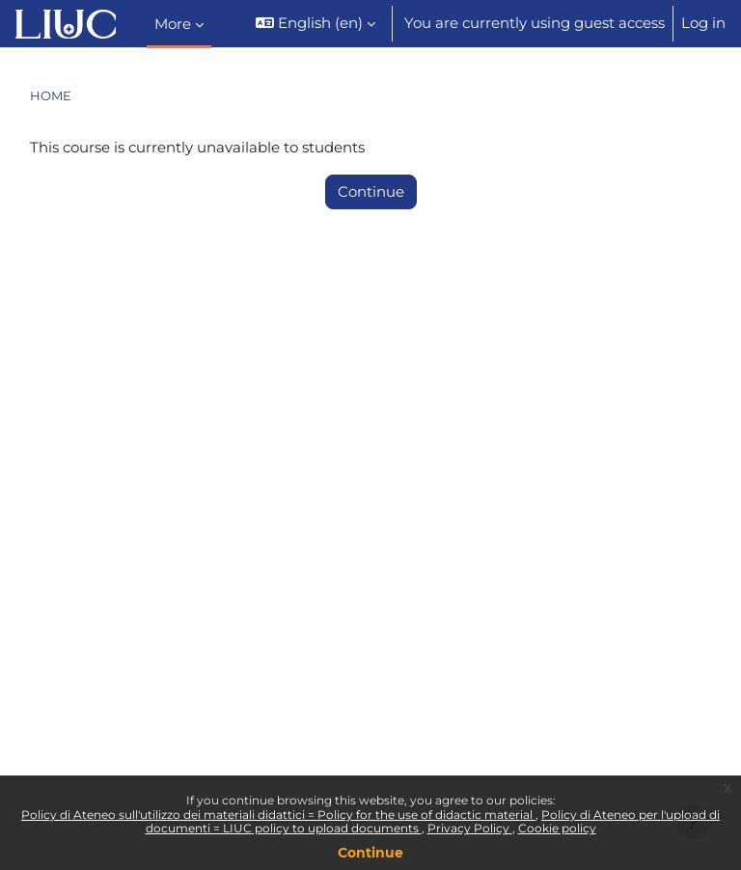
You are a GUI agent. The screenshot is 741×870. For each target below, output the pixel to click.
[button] (315, 23)
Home (50, 96)
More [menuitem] (172, 24)
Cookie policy (557, 828)
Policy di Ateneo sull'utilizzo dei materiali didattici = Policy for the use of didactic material (278, 814)
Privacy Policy (469, 828)
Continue (370, 852)
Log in (703, 23)
